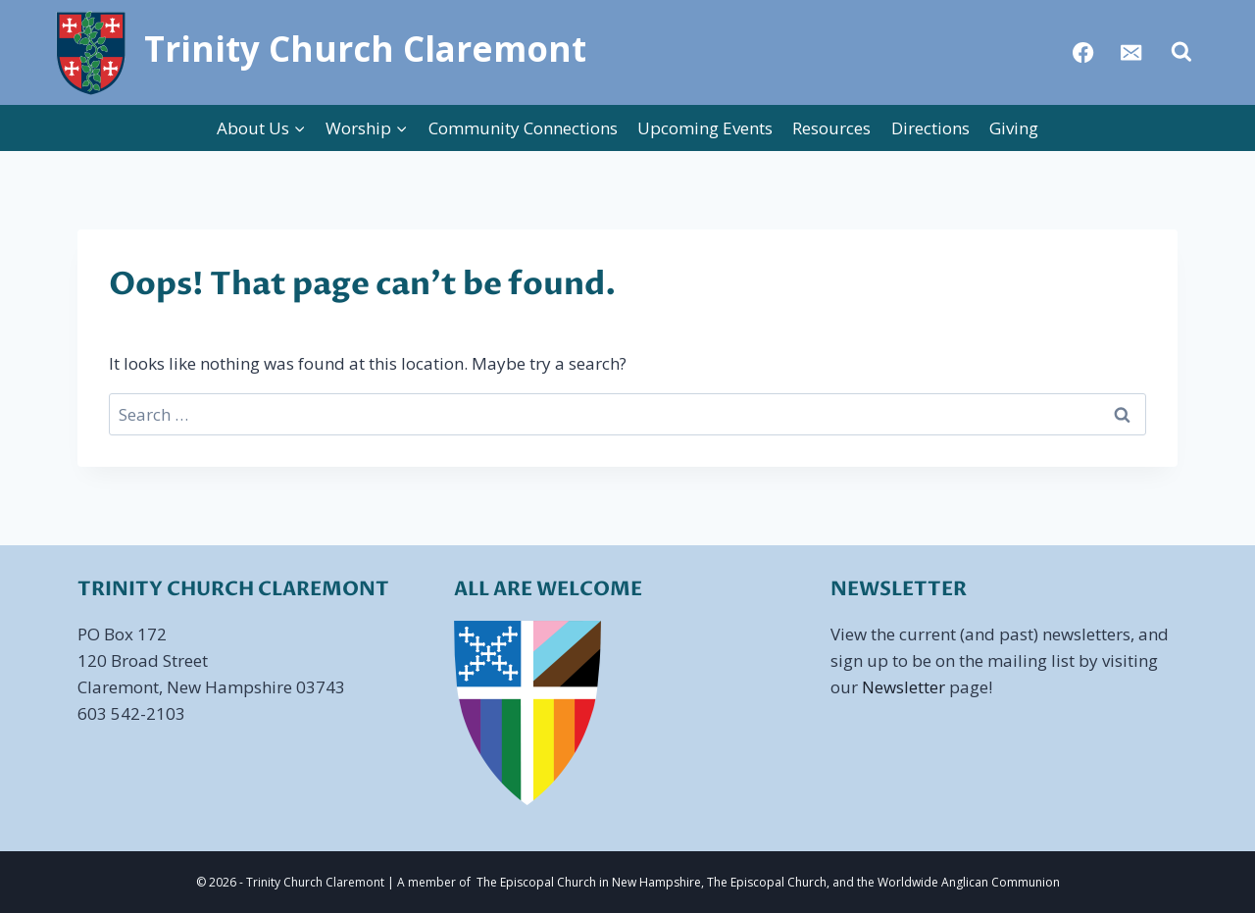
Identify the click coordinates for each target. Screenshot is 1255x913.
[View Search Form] (1181, 52)
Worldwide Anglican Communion (969, 882)
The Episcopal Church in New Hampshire (589, 882)
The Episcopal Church (767, 882)
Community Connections (523, 128)
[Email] (1132, 52)
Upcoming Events (705, 128)
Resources (831, 128)
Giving (1013, 128)
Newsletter (903, 687)
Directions (930, 128)
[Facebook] (1084, 52)
